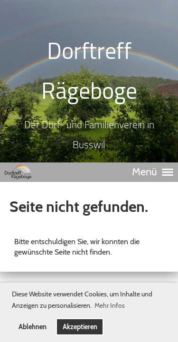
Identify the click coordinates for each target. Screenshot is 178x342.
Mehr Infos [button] (109, 305)
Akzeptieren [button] (80, 327)
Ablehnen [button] (33, 327)
